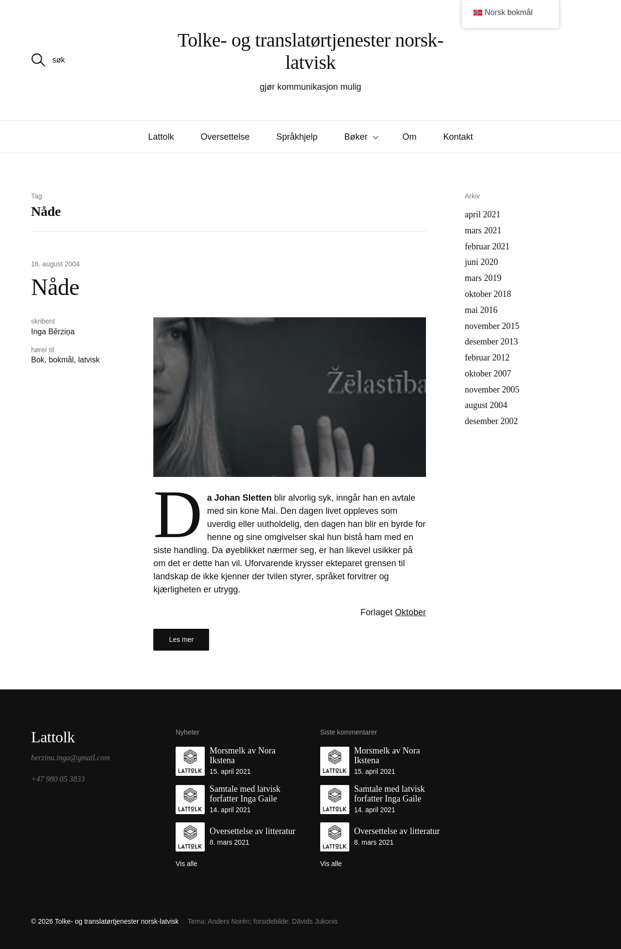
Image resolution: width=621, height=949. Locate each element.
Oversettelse (224, 137)
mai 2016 (481, 310)
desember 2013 (491, 341)
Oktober (410, 612)
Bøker (356, 137)
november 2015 (492, 326)
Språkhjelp (296, 137)
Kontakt (458, 137)
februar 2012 (487, 357)
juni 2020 (481, 262)
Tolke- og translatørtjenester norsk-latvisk (310, 51)
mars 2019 (483, 278)
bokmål (61, 360)
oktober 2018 (488, 294)
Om (410, 137)
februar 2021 (487, 246)
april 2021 (483, 214)
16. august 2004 (55, 264)
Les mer (181, 639)
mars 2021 (483, 230)
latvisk (88, 360)
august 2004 (486, 405)
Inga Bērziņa (53, 331)
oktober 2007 (488, 373)
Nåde (55, 287)
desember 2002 (491, 421)
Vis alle (186, 863)
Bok (38, 360)
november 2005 (492, 389)
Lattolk (161, 137)
